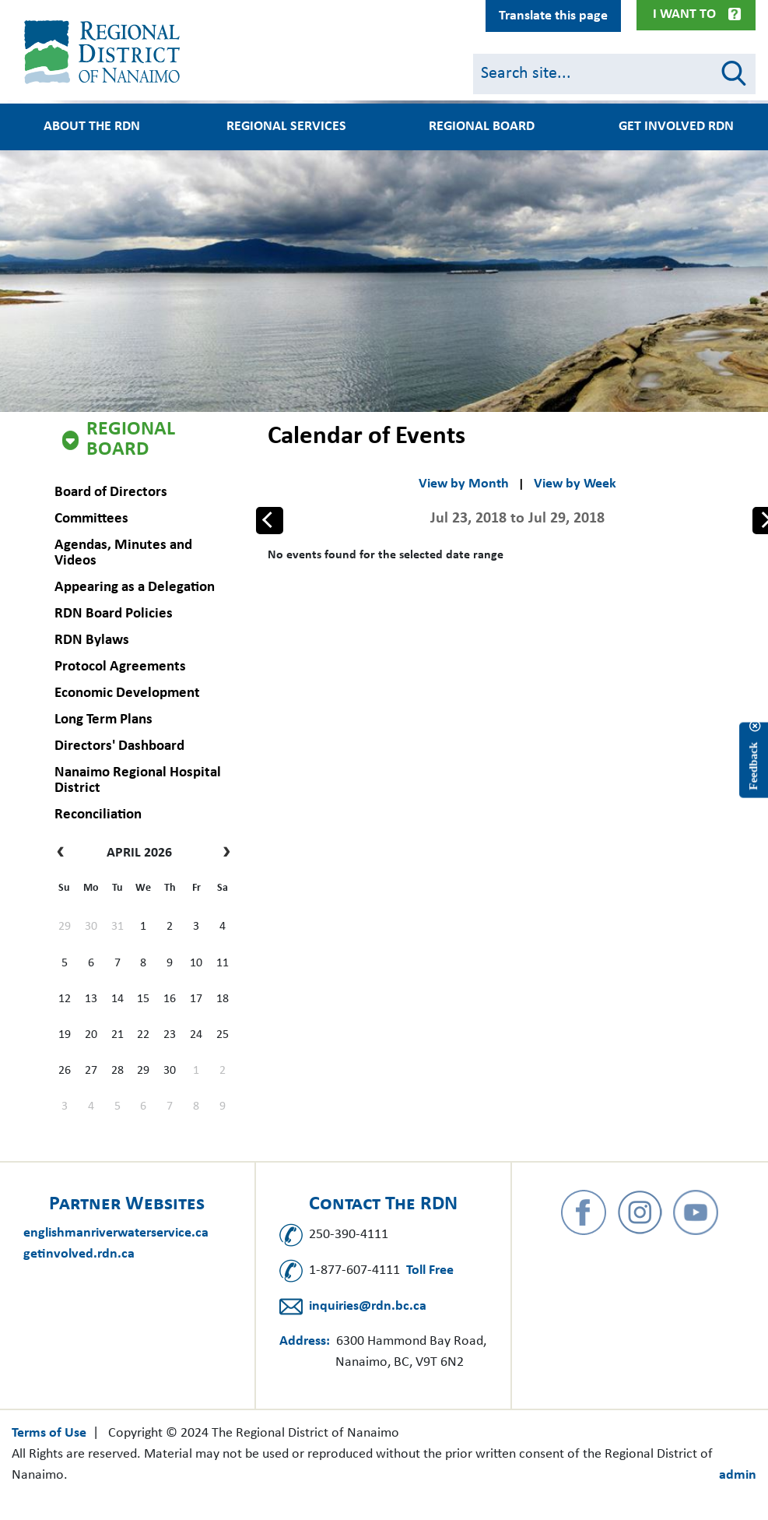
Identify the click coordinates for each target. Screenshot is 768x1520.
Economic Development (127, 693)
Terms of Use (49, 1433)
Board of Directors (110, 492)
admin (737, 1475)
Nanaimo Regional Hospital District (137, 780)
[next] (223, 853)
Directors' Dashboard (119, 746)
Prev (270, 519)
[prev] (64, 853)
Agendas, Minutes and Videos (123, 553)
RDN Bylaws (91, 640)
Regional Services (286, 127)
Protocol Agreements (120, 667)
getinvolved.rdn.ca (79, 1254)
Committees (91, 519)
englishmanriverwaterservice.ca (116, 1233)
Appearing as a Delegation (134, 587)
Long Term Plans (103, 719)
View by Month (464, 484)
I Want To (684, 14)
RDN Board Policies (113, 614)
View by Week (575, 484)
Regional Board (130, 440)
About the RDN (92, 127)
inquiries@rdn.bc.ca (367, 1306)
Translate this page (553, 16)
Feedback (753, 765)
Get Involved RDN (676, 127)
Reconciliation (98, 815)
